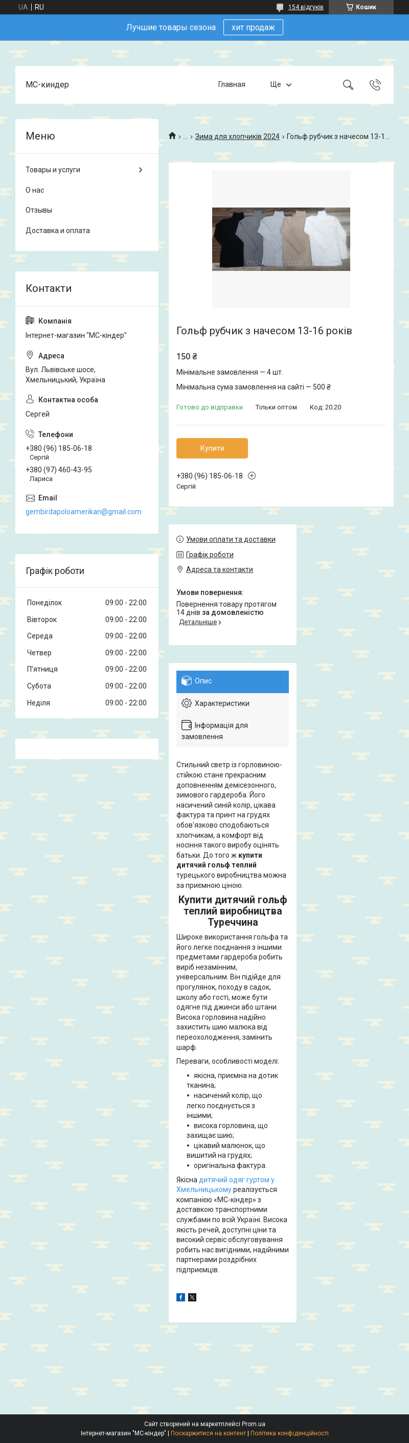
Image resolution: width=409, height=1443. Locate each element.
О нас (35, 190)
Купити (212, 448)
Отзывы (39, 210)
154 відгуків (306, 7)
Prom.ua (253, 1424)
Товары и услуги (53, 170)
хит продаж (253, 27)
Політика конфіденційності (290, 1433)
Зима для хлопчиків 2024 (237, 136)
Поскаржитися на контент (208, 1433)
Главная (231, 84)
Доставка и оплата (58, 230)
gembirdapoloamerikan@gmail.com (84, 512)
